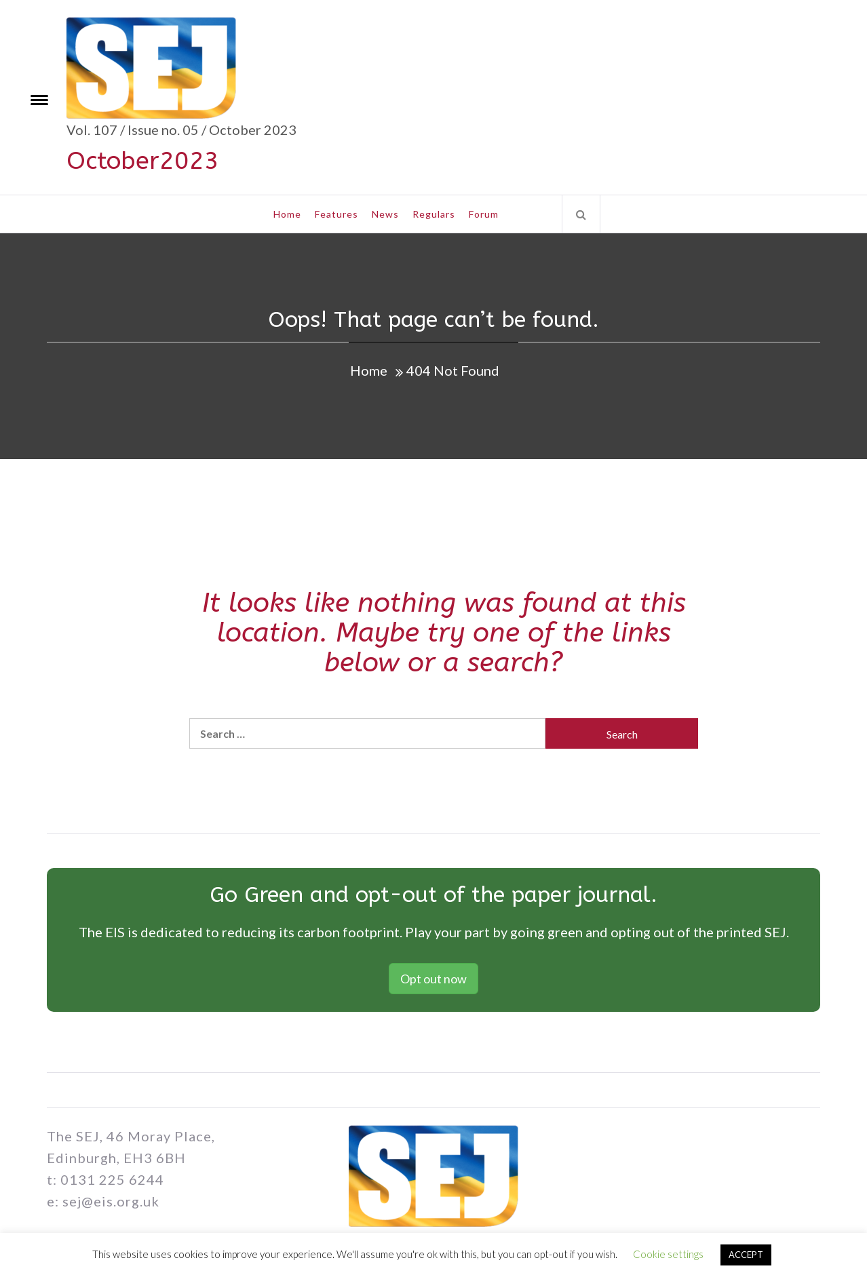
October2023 (142, 160)
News (385, 214)
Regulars (433, 214)
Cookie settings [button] (668, 1254)
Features (336, 214)
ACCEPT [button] (746, 1254)
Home (287, 214)
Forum (484, 214)
